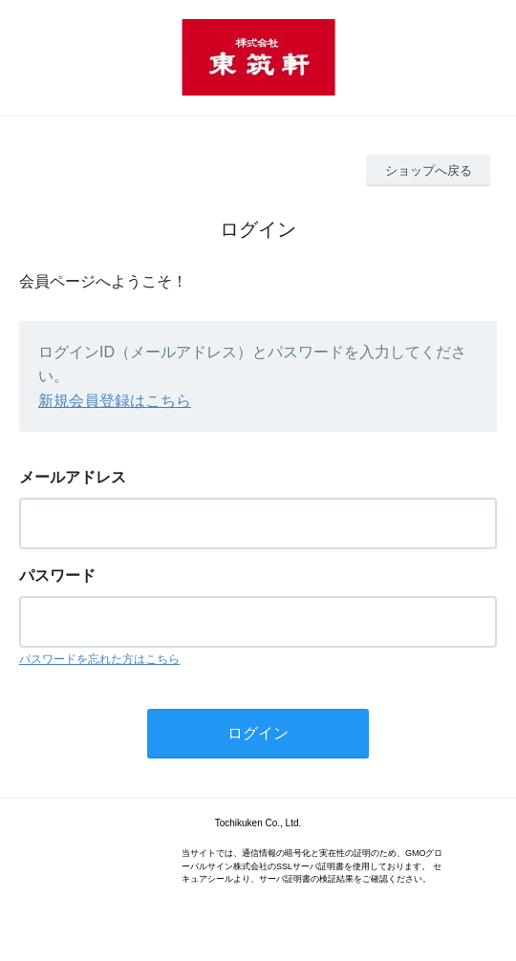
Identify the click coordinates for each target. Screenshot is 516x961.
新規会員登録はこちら (114, 401)
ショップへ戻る (428, 170)
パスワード (57, 575)
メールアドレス (72, 477)
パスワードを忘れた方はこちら (99, 659)
